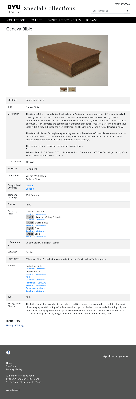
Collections (16, 20)
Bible (28, 277)
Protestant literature (36, 282)
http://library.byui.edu (115, 356)
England (30, 188)
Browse (91, 20)
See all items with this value (36, 214)
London (29, 185)
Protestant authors (35, 288)
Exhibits (36, 20)
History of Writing (15, 325)
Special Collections (50, 8)
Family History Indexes (64, 20)
